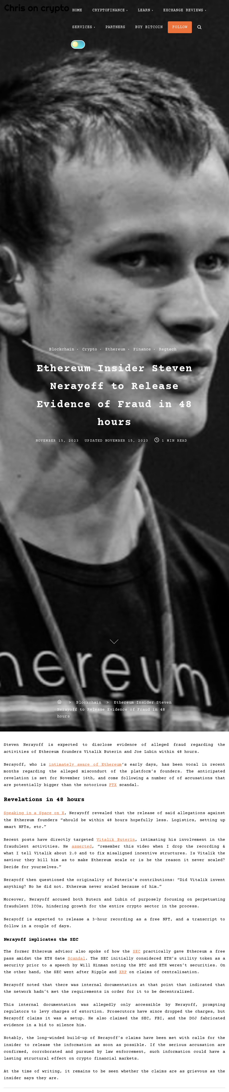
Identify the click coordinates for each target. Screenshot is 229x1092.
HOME (77, 10)
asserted (82, 846)
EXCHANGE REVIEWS (184, 10)
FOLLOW (180, 27)
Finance (142, 349)
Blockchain (61, 349)
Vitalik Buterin (116, 840)
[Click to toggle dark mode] (78, 44)
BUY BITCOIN (149, 27)
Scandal (76, 958)
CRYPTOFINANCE (108, 10)
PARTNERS (115, 27)
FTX (113, 785)
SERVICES (82, 27)
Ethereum (115, 349)
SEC (136, 951)
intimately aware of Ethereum (85, 764)
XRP (123, 972)
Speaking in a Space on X (34, 813)
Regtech (168, 349)
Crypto (89, 349)
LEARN (144, 10)
